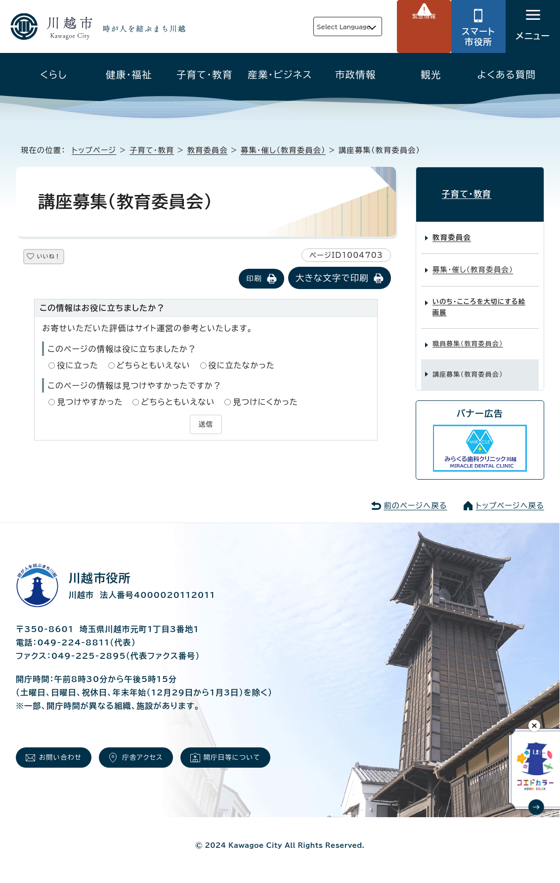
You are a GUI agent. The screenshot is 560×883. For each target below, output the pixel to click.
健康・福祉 (129, 74)
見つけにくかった (265, 403)
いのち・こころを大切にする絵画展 (478, 299)
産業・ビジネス (280, 74)
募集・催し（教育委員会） (283, 150)
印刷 (253, 279)
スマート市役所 (478, 36)
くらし (53, 74)
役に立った (77, 366)
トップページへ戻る (510, 497)
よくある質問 (506, 74)
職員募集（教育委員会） (467, 336)
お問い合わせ (59, 757)
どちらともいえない (153, 366)
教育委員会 (207, 150)
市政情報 (355, 74)
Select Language (321, 26)
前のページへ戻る (415, 497)
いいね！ (60, 258)
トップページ (94, 150)
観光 (431, 74)
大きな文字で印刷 (332, 279)
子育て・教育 (204, 74)
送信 (205, 424)
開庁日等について (238, 757)
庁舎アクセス (144, 757)
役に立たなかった (242, 366)
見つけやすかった (90, 403)
